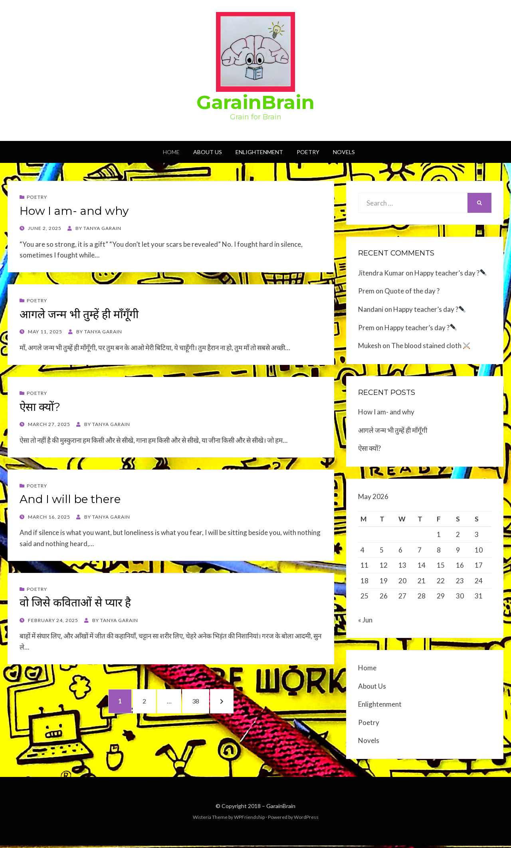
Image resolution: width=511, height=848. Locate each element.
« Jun (365, 622)
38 (204, 701)
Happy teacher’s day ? (450, 273)
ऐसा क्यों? (40, 407)
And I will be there (70, 499)
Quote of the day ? (412, 291)
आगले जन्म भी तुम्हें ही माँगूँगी (79, 314)
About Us (207, 152)
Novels (344, 152)
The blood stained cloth (430, 345)
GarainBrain (255, 102)
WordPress (306, 819)
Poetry (308, 152)
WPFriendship (249, 819)
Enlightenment (259, 152)
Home (171, 152)
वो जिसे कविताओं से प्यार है (75, 602)
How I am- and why (74, 211)
